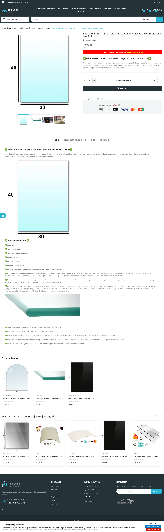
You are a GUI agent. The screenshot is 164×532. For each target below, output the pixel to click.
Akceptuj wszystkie (153, 526)
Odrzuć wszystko (153, 529)
